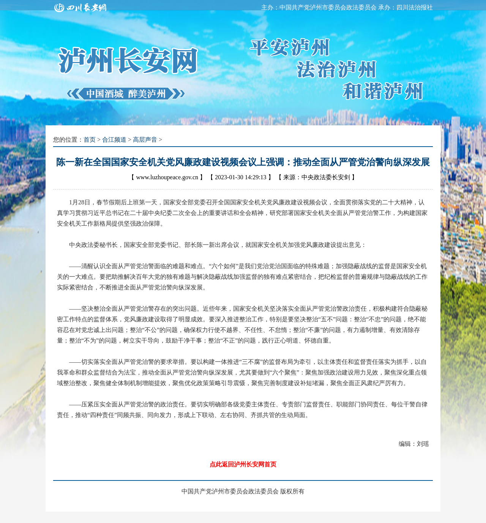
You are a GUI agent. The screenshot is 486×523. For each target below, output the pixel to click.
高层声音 (145, 139)
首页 (90, 139)
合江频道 (114, 139)
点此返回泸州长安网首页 (243, 464)
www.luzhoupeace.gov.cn (167, 177)
